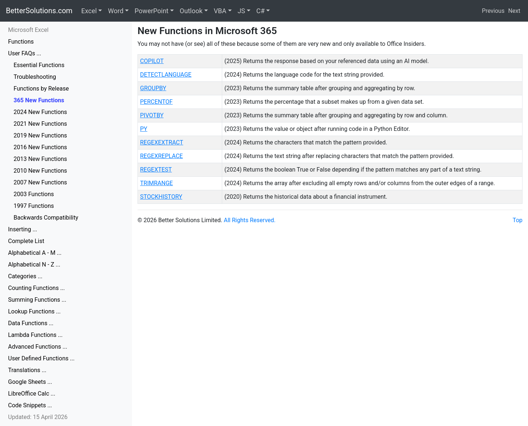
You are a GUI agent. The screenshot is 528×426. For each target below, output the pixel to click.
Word (115, 11)
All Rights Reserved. (249, 220)
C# (260, 11)
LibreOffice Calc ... (31, 393)
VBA (220, 11)
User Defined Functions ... (41, 358)
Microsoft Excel (28, 29)
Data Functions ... (31, 323)
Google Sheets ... (30, 381)
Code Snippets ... (30, 405)
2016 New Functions (40, 147)
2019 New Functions (40, 135)
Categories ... (25, 276)
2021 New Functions (40, 123)
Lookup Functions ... (34, 311)
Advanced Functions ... (37, 346)
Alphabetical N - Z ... (34, 264)
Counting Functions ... (36, 287)
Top (517, 220)
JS (241, 11)
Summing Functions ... (37, 299)
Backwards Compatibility (46, 217)
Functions (21, 41)
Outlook (191, 11)
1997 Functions (34, 205)
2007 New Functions (40, 182)
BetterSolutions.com (39, 10)
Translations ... (27, 370)
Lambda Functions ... (35, 334)
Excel (89, 11)
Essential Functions (39, 65)
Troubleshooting (35, 76)
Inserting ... (22, 229)
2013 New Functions (40, 158)
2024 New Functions (40, 112)
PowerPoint (151, 11)
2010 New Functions (40, 170)
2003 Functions (34, 194)
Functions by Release (41, 88)
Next (514, 10)
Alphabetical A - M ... (35, 252)
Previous (493, 10)
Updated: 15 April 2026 (37, 417)
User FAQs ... (24, 53)
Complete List (26, 241)
